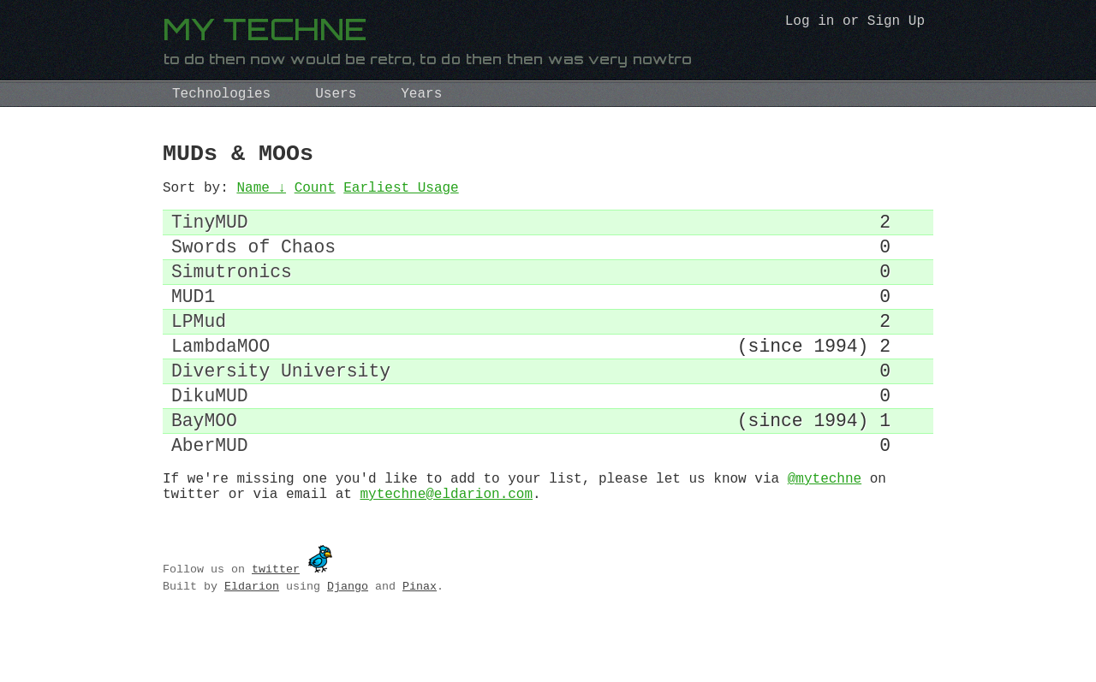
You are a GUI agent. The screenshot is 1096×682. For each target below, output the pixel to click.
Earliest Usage (400, 195)
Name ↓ (261, 195)
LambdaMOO (220, 378)
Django (347, 643)
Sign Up (896, 23)
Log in (810, 23)
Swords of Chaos (253, 262)
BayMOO (204, 466)
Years (421, 94)
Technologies (221, 94)
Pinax (419, 643)
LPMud (198, 349)
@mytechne (824, 532)
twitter (276, 626)
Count (315, 195)
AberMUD (209, 495)
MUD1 (193, 320)
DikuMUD (209, 436)
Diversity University (280, 407)
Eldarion (251, 643)
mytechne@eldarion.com (446, 551)
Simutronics (231, 291)
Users (335, 94)
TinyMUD (209, 233)
